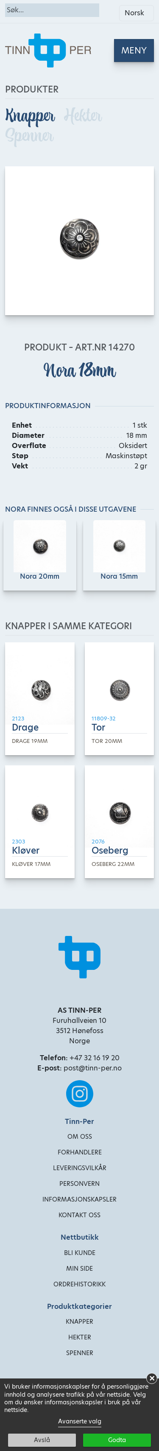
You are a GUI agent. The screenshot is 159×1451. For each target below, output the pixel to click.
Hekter (82, 115)
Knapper (31, 115)
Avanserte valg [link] (79, 1421)
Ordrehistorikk (79, 1284)
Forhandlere (80, 1152)
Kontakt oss (79, 1215)
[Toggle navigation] (134, 50)
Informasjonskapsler (79, 1199)
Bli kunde (79, 1253)
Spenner (29, 135)
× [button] (152, 1378)
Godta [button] (117, 1440)
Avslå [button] (42, 1440)
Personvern (79, 1183)
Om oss (79, 1136)
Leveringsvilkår (79, 1168)
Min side (79, 1268)
